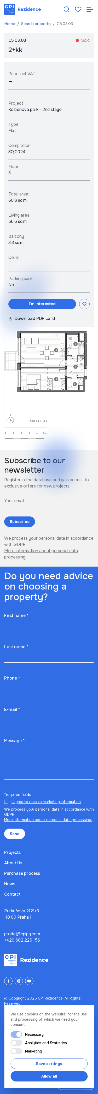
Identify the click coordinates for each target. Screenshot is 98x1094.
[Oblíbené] (78, 9)
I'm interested (42, 303)
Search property (36, 23)
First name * (16, 615)
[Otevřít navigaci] (89, 9)
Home (10, 23)
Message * (14, 741)
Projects (12, 852)
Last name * (16, 647)
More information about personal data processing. (48, 819)
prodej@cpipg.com (22, 934)
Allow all (49, 1076)
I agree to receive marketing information (46, 801)
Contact (12, 894)
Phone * (12, 678)
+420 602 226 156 (22, 940)
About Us (13, 863)
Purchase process (22, 873)
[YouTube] (29, 981)
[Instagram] (19, 981)
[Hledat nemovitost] (66, 9)
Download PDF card (31, 318)
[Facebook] (8, 981)
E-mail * (12, 709)
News (9, 884)
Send (15, 833)
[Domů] (22, 9)
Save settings (49, 1063)
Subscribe (20, 521)
